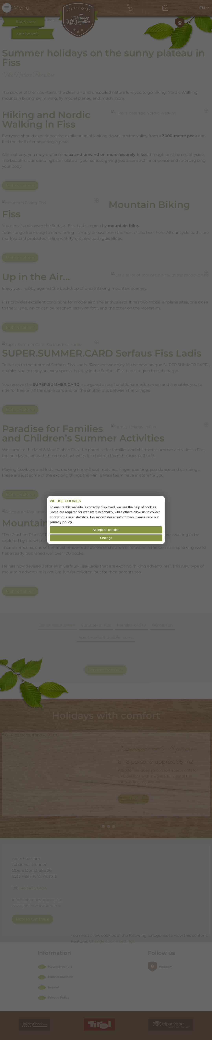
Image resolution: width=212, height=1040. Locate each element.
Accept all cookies (106, 530)
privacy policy (61, 522)
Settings (106, 538)
